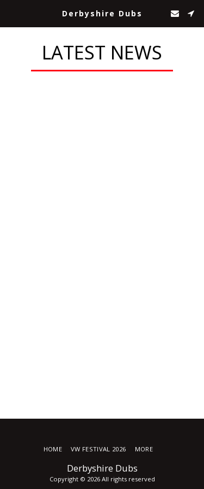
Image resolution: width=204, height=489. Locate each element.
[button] (12, 13)
